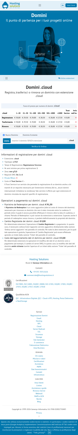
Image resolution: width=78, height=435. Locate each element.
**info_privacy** (39, 432)
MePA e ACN (39, 396)
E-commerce (39, 342)
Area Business (39, 348)
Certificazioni (39, 361)
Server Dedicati (39, 329)
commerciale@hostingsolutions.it (39, 275)
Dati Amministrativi (39, 369)
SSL (39, 331)
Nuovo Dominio (11, 135)
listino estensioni (66, 78)
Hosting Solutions (39, 259)
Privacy (39, 413)
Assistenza (39, 364)
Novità (39, 399)
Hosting (39, 321)
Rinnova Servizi (39, 391)
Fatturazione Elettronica (39, 345)
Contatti (39, 372)
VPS (39, 323)
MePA (39, 366)
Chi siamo (39, 356)
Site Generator (39, 340)
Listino (39, 385)
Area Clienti (71, 5)
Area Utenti (39, 383)
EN (63, 5)
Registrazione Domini (39, 315)
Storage (39, 337)
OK (49, 432)
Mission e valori (39, 358)
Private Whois (9, 178)
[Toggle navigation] (40, 5)
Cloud (39, 326)
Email (39, 318)
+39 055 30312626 (39, 272)
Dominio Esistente (30, 135)
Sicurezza (39, 334)
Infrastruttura (39, 375)
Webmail (39, 393)
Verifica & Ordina (39, 146)
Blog (39, 401)
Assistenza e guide (39, 388)
